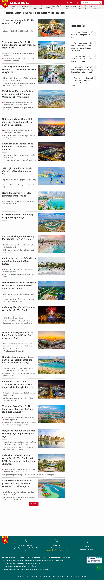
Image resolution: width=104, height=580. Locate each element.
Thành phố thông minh (56, 7)
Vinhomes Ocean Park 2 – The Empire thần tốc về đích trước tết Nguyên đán (19, 45)
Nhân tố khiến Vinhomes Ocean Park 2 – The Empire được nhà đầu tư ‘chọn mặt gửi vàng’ (17, 322)
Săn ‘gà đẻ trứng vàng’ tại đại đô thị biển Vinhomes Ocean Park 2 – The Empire (28, 475)
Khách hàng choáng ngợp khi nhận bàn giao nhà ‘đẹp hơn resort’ (18, 55)
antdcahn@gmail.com (87, 549)
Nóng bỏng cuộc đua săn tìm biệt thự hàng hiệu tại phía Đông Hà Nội (18, 419)
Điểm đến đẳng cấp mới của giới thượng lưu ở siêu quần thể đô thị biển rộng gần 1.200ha (19, 424)
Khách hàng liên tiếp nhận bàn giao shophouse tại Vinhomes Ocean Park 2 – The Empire (19, 84)
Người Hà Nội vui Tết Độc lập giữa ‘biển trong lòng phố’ (19, 161)
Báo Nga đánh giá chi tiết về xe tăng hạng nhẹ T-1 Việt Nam (82, 34)
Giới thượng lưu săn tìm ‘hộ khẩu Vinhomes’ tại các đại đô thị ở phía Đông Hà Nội (19, 79)
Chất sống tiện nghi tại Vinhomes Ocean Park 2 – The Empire (19, 251)
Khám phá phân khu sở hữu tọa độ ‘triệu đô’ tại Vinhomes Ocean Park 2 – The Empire (18, 448)
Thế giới (35, 7)
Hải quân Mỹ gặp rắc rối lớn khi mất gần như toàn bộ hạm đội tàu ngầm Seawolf (82, 69)
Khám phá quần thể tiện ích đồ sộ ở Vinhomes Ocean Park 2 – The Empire (18, 109)
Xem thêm (33, 504)
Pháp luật (41, 7)
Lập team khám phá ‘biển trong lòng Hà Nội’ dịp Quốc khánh (18, 238)
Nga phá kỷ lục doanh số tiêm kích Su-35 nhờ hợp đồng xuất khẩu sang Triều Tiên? (82, 81)
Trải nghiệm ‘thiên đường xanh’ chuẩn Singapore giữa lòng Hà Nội (19, 375)
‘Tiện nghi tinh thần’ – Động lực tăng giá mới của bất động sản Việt (19, 137)
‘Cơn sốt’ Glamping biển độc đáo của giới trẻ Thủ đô (18, 21)
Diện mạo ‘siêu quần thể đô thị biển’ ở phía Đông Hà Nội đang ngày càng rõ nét (19, 300)
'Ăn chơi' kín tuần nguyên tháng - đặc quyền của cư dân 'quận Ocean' (18, 271)
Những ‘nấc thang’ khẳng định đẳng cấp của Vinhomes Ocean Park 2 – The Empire (17, 104)
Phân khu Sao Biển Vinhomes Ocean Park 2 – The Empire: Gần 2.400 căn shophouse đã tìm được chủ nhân (18, 459)
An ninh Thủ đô (19, 2)
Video (48, 7)
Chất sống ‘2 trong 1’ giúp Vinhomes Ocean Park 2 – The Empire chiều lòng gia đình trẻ (19, 350)
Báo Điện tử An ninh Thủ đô (5, 4)
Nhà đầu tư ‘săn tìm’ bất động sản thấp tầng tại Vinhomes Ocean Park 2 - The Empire (19, 285)
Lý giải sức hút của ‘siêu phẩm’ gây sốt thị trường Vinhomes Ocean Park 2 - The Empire (19, 471)
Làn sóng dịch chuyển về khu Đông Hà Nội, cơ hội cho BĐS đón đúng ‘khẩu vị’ (19, 498)
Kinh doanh (96, 7)
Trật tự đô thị (16, 7)
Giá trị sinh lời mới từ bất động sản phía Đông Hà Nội (19, 186)
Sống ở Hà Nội (88, 7)
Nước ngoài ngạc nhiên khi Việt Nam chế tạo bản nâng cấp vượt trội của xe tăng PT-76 (81, 47)
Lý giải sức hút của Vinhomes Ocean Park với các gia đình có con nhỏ (18, 493)
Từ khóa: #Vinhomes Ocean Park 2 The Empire (33, 12)
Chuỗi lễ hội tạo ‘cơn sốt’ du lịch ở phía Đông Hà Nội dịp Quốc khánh (18, 203)
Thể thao (80, 7)
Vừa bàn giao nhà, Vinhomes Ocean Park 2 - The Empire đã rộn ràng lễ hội (18, 60)
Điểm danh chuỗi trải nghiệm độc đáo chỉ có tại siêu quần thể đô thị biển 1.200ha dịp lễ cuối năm (19, 30)
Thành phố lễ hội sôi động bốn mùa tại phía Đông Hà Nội (19, 276)
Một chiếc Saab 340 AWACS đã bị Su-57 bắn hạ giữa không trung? (81, 58)
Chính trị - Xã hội (26, 7)
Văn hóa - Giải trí (71, 7)
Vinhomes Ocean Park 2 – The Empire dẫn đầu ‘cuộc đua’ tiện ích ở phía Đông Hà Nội (17, 409)
